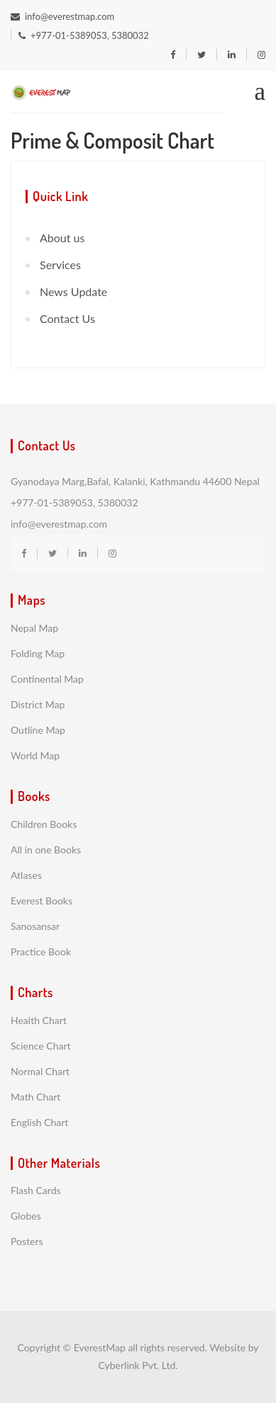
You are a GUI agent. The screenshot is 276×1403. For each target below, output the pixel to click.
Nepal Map (34, 628)
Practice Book (41, 951)
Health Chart (39, 1020)
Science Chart (41, 1046)
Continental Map (47, 679)
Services (60, 264)
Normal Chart (40, 1071)
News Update (73, 291)
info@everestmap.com (62, 16)
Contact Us (67, 318)
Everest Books (41, 900)
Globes (26, 1216)
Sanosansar (35, 926)
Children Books (44, 824)
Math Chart (35, 1097)
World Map (35, 755)
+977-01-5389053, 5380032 (83, 35)
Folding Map (38, 653)
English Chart (39, 1122)
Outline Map (38, 730)
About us (62, 237)
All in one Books (46, 849)
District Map (38, 704)
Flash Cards (36, 1190)
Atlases (26, 875)
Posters (27, 1241)
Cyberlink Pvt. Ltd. (137, 1365)
